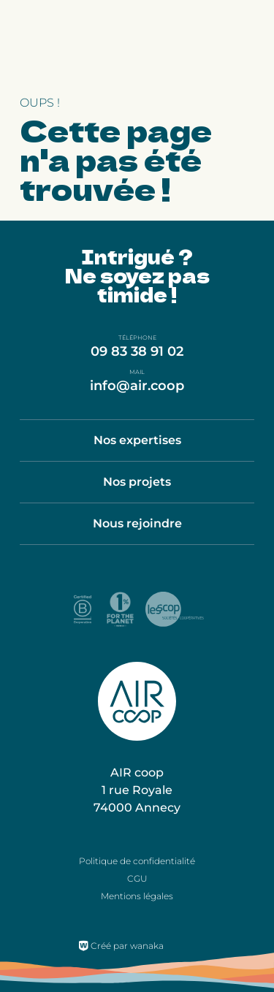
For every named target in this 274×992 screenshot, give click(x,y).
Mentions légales (137, 895)
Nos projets (137, 482)
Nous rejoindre (137, 523)
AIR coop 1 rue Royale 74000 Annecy (137, 790)
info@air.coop (137, 386)
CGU (137, 878)
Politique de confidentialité (137, 860)
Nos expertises (137, 440)
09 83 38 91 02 (137, 351)
